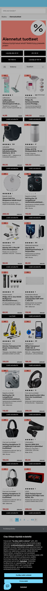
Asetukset (23, 561)
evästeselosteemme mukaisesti (22, 545)
